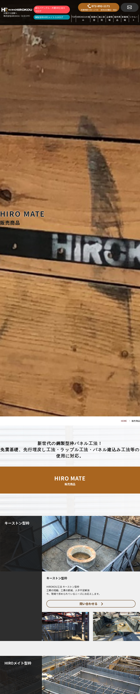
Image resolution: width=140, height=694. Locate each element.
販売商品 (117, 18)
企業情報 (109, 18)
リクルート (133, 18)
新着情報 (125, 18)
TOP (73, 16)
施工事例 (102, 18)
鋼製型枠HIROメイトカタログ (49, 17)
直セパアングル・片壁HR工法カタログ (50, 9)
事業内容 (94, 18)
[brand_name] (16, 12)
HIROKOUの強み (83, 18)
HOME (124, 420)
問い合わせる (91, 604)
